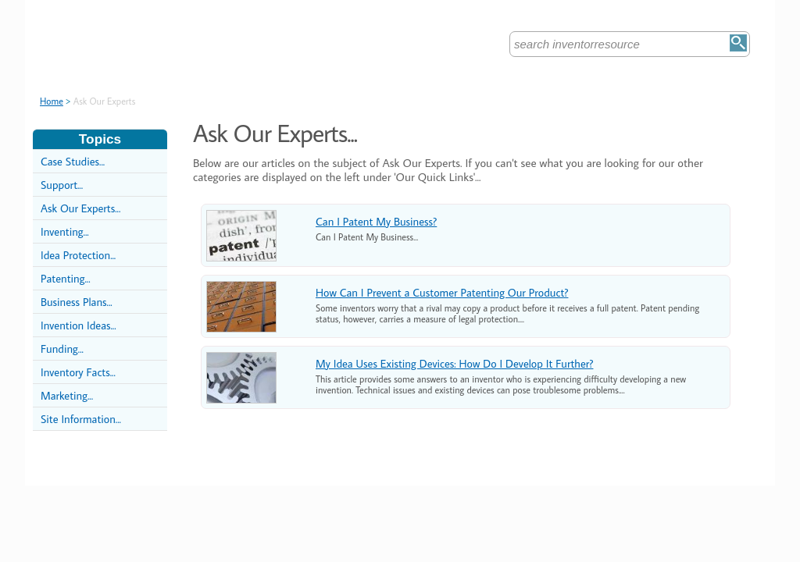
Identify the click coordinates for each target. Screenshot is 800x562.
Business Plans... (76, 301)
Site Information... (81, 418)
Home (51, 101)
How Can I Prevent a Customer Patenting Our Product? (442, 292)
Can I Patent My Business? (376, 221)
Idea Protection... (78, 254)
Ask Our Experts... (80, 208)
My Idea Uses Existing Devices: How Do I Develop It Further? (454, 363)
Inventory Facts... (78, 372)
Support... (62, 184)
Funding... (62, 348)
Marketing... (67, 395)
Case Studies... (73, 161)
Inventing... (65, 231)
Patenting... (66, 278)
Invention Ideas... (78, 325)
